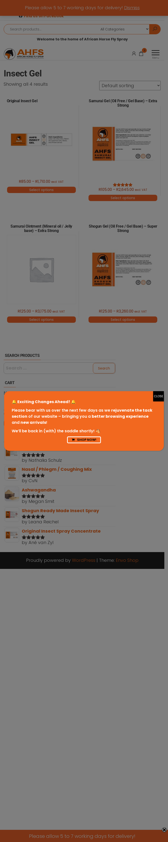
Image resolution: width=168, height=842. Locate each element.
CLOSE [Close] (158, 396)
